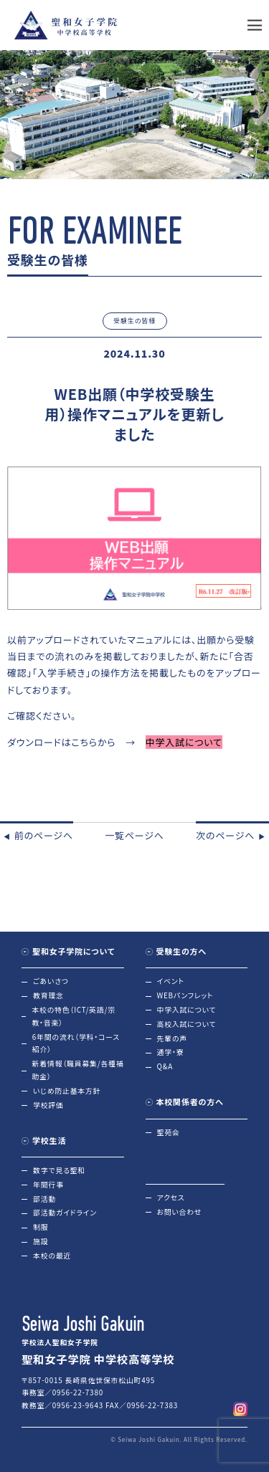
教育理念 (48, 995)
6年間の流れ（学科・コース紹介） (76, 1043)
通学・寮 (170, 1052)
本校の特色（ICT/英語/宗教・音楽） (73, 1016)
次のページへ (232, 835)
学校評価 (48, 1105)
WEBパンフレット (185, 995)
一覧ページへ (134, 835)
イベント (170, 981)
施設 (40, 1241)
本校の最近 (52, 1256)
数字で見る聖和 (59, 1170)
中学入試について (187, 1010)
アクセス (171, 1198)
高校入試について (187, 1024)
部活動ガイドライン (65, 1213)
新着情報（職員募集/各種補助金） (78, 1069)
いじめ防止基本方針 (66, 1091)
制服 (40, 1227)
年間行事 (48, 1185)
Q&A (165, 1066)
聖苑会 (168, 1132)
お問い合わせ (179, 1212)
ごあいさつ (51, 981)
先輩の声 (172, 1038)
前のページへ (36, 835)
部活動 (44, 1199)
